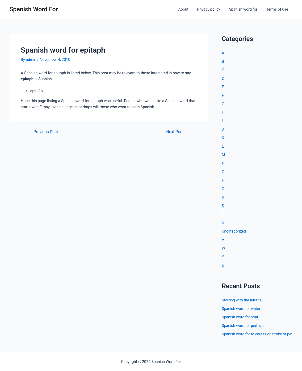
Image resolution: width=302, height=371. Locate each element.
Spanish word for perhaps (243, 325)
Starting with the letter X (242, 300)
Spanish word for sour (240, 317)
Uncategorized (234, 231)
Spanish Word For (33, 9)
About (188, 9)
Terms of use (278, 9)
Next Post (177, 132)
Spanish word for (245, 9)
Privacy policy (211, 9)
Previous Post (43, 132)
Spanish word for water (241, 308)
